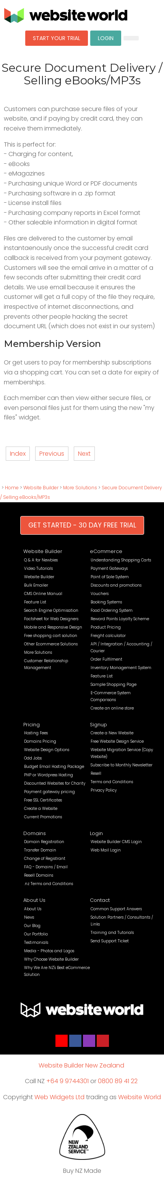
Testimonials (36, 942)
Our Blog (32, 926)
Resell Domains (38, 875)
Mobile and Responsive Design (53, 627)
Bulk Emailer (36, 585)
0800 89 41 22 (118, 1081)
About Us (34, 900)
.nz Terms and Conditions (48, 884)
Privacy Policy (104, 790)
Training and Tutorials (112, 932)
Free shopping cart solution (50, 636)
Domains (34, 833)
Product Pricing (106, 627)
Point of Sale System (110, 577)
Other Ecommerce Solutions (51, 644)
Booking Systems (106, 602)
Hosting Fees (36, 733)
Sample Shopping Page (113, 684)
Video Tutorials (38, 568)
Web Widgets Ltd (59, 1097)
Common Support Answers (116, 909)
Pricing (31, 724)
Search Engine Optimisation (51, 610)
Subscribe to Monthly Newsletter (122, 765)
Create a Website (40, 808)
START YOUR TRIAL (56, 38)
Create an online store (112, 708)
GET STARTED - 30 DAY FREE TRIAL (82, 525)
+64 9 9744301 (67, 1081)
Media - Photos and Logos (49, 951)
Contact (100, 900)
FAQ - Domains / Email (46, 867)
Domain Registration (44, 842)
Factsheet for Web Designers (51, 619)
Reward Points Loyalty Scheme (120, 619)
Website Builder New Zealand (81, 1065)
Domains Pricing (40, 741)
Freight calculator (108, 636)
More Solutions (80, 487)
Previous (51, 453)
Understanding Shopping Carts (121, 560)
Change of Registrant (44, 858)
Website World (139, 1097)
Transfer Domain (40, 850)
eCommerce (106, 551)
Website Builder (40, 487)
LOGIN (106, 38)
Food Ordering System (112, 610)
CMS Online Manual (43, 594)
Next (84, 453)
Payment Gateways (109, 568)
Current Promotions (43, 817)
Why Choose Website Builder (51, 959)
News (29, 917)
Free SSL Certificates (43, 800)
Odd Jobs (33, 758)
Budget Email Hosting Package (54, 766)
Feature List (35, 602)
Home (12, 487)
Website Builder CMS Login (116, 842)
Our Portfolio (36, 934)
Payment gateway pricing (49, 792)
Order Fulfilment (106, 659)
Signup (98, 724)
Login (96, 833)
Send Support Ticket (110, 941)
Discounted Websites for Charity (54, 783)
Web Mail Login (106, 850)
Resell (96, 773)
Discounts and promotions (116, 585)
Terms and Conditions (112, 782)
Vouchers (100, 594)
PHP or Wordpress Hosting (48, 775)
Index (18, 453)
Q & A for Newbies (41, 560)
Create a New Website (112, 733)
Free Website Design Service (117, 741)
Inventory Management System (121, 668)
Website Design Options (46, 750)
